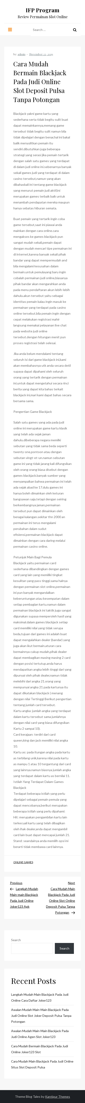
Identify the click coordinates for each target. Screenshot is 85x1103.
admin (21, 54)
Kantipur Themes (57, 1096)
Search (16, 940)
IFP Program (42, 10)
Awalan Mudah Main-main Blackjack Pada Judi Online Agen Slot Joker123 (40, 1034)
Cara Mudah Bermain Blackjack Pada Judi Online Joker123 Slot (39, 1049)
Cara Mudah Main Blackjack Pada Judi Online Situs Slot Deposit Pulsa (42, 1064)
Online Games (23, 862)
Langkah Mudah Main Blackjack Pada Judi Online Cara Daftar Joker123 (39, 997)
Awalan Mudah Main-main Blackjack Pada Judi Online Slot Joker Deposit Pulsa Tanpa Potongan (41, 1015)
